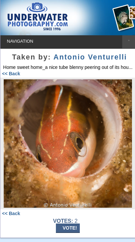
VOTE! (70, 228)
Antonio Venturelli (90, 57)
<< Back (11, 73)
